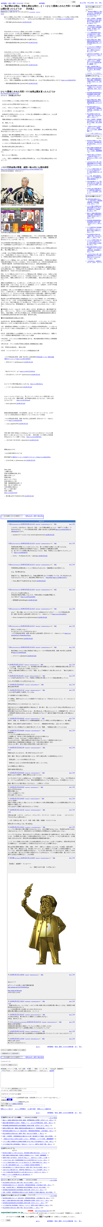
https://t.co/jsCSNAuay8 (23, 400)
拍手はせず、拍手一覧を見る (34, 516)
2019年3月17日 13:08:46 (17, 974)
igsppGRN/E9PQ (32, 12)
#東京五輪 (51, 357)
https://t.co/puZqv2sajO (10, 492)
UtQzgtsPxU (27, 798)
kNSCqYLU (38, 12)
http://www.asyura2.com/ (42, 1214)
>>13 (9, 749)
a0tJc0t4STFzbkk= (34, 787)
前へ (100, 2)
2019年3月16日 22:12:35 (28, 543)
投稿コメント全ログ (7, 1112)
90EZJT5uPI (38, 524)
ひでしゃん (18, 1022)
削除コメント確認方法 (44, 1112)
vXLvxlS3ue (27, 684)
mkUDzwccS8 (27, 772)
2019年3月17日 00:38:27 (17, 684)
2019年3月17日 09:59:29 (17, 787)
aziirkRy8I (27, 974)
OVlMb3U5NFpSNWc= (35, 718)
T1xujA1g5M (27, 1038)
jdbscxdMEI (27, 675)
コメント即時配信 (20, 1112)
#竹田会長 (39, 357)
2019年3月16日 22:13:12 (28, 564)
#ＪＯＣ (45, 357)
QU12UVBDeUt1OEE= (35, 827)
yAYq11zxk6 (27, 718)
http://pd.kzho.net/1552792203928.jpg (18, 987)
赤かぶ (14, 524)
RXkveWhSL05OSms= (45, 858)
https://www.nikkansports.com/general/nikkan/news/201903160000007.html (22, 169)
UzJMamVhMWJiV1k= (35, 1031)
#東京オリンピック (10, 359)
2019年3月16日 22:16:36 (28, 647)
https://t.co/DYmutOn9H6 (28, 597)
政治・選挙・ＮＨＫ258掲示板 (64, 1046)
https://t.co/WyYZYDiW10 (27, 371)
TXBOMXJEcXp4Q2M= (34, 690)
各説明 (52, 1070)
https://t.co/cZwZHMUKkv (34, 437)
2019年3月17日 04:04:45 (17, 718)
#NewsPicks (49, 577)
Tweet (2, 14)
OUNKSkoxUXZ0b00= (35, 798)
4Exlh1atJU (38, 858)
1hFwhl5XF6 (27, 1014)
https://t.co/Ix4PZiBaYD (20, 552)
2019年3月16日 (27, 22)
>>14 (9, 1003)
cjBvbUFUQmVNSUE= (51, 1022)
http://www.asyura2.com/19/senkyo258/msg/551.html (10, 10)
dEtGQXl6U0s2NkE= (35, 730)
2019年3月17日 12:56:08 (28, 858)
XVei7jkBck (27, 690)
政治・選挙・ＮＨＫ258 (16, 3)
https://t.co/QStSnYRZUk (62, 529)
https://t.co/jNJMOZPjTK (69, 80)
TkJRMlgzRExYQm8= (34, 974)
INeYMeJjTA (27, 747)
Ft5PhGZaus (27, 664)
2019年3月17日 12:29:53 (17, 827)
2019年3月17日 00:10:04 (16, 676)
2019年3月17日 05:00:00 (17, 730)
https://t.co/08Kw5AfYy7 (60, 577)
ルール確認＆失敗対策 (16, 1107)
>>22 (9, 812)
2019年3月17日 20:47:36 (34, 1022)
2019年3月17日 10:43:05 (17, 798)
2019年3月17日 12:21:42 (17, 810)
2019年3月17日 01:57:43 (17, 690)
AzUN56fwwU (27, 827)
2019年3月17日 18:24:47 (17, 1014)
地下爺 (15, 858)
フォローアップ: (6, 1061)
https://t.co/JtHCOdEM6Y (23, 359)
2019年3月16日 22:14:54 (28, 608)
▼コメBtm (90, 2)
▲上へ (38, 1046)
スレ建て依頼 (31, 1112)
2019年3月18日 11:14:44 (17, 1038)
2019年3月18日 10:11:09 (17, 1031)
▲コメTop (83, 2)
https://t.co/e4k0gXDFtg (43, 457)
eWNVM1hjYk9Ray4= (35, 772)
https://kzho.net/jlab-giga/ (15, 990)
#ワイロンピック (32, 457)
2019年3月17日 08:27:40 (17, 747)
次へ (96, 2)
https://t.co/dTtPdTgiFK (19, 652)
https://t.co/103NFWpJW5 (66, 19)
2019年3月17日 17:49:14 (17, 1001)
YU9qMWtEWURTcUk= (45, 524)
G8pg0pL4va (27, 1031)
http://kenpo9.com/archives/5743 (10, 93)
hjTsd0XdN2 (44, 1022)
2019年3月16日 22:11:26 (28, 524)
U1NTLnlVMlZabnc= (34, 684)
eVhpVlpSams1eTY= (33, 664)
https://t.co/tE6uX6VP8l (15, 420)
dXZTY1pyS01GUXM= (35, 1014)
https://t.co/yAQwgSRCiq (59, 614)
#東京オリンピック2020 (19, 457)
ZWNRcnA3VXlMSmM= (34, 675)
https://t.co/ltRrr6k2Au (36, 384)
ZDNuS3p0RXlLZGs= (35, 1038)
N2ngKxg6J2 (27, 787)
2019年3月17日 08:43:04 (17, 772)
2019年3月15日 (28, 362)
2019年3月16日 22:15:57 (28, 626)
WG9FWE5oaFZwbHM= (35, 747)
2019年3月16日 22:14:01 (28, 589)
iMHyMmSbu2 (27, 730)
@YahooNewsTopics (25, 635)
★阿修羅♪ (4, 3)
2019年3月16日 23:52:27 (16, 664)
